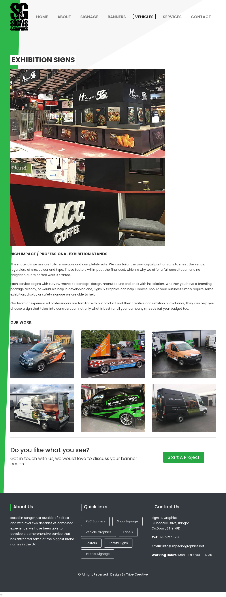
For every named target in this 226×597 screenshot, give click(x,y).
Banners (119, 16)
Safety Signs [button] (118, 543)
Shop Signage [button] (127, 521)
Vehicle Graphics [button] (98, 532)
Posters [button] (91, 543)
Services (172, 16)
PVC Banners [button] (95, 521)
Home (42, 16)
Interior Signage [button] (98, 554)
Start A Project (184, 457)
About (64, 16)
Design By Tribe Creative (129, 574)
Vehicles (146, 16)
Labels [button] (128, 532)
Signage (89, 16)
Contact (201, 16)
